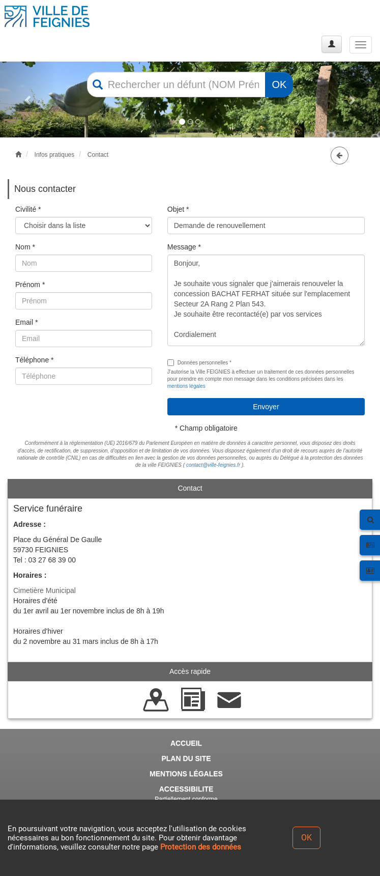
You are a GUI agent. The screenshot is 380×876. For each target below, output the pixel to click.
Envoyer (266, 407)
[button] (28, 99)
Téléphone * (34, 360)
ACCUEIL (186, 743)
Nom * (25, 247)
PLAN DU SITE (186, 758)
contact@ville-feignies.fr (213, 465)
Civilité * (28, 209)
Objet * (178, 209)
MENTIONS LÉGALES (186, 774)
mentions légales (186, 386)
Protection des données (200, 847)
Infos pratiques (55, 154)
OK (279, 84)
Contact (97, 154)
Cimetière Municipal (44, 590)
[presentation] (92, 412)
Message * (184, 247)
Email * (26, 322)
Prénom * (30, 284)
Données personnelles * (199, 362)
